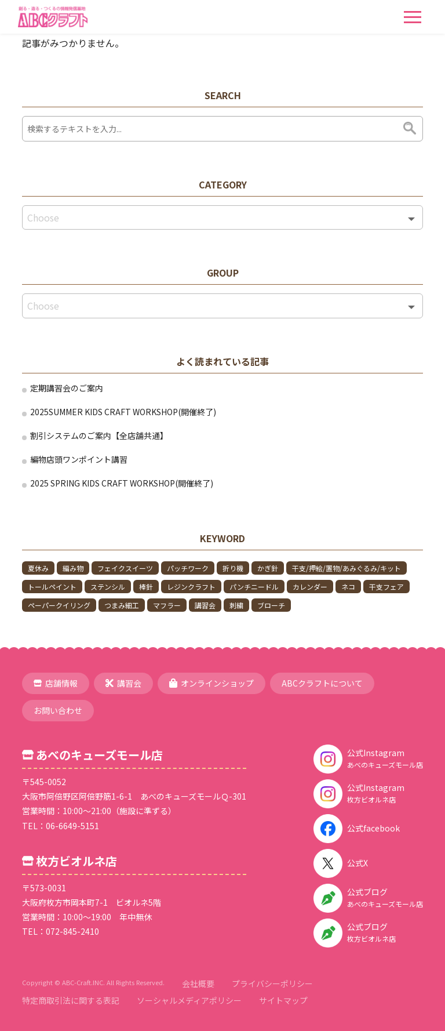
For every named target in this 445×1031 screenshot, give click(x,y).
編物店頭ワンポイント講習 (78, 459)
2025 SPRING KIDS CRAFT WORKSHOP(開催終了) (121, 483)
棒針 (146, 586)
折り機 (232, 568)
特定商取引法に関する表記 (70, 1000)
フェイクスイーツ (125, 568)
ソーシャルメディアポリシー (189, 1000)
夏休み (38, 568)
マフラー (167, 605)
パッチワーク (188, 568)
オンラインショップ (211, 683)
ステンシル (107, 586)
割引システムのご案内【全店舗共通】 (99, 435)
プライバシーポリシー (272, 983)
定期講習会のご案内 (66, 388)
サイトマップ (283, 1000)
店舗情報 (56, 683)
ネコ (348, 586)
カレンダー (310, 586)
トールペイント (52, 586)
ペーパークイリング (59, 605)
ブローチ (271, 605)
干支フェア (386, 586)
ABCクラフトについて (322, 683)
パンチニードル (254, 586)
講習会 (205, 605)
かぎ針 (267, 568)
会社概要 (198, 983)
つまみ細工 (121, 605)
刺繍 (236, 605)
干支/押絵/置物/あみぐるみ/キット (346, 568)
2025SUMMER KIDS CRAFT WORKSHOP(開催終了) (123, 412)
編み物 (73, 568)
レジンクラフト (191, 586)
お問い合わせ (58, 710)
